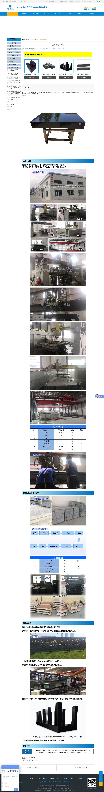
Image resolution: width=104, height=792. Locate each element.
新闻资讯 (80, 13)
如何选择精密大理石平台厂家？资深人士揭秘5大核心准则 (13, 82)
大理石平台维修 (14, 52)
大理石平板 (30, 778)
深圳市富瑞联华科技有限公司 (31, 48)
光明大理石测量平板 (33, 767)
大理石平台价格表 (63, 1)
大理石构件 (77, 1)
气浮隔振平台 (13, 55)
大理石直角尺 (13, 68)
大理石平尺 (10, 101)
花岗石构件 (12, 61)
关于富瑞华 (35, 13)
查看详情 (31, 77)
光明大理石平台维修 (83, 767)
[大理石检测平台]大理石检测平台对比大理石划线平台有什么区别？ (14, 87)
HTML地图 (70, 788)
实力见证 (46, 13)
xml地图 (89, 1)
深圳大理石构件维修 (50, 1)
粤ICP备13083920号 (64, 788)
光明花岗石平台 (31, 757)
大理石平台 (83, 1)
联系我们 (91, 13)
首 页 (12, 13)
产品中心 (24, 13)
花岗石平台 (12, 58)
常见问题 (57, 13)
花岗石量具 (12, 65)
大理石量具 (71, 1)
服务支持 (68, 13)
